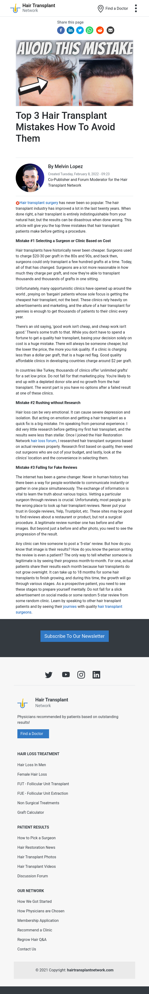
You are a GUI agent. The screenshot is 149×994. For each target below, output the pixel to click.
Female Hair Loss (32, 774)
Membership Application (38, 920)
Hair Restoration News (36, 847)
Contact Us (26, 949)
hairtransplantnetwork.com (90, 970)
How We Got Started (34, 901)
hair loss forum (43, 441)
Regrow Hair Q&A (32, 939)
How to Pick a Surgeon (36, 838)
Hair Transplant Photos (36, 857)
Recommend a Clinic (34, 930)
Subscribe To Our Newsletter (75, 636)
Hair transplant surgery (39, 202)
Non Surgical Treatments (38, 803)
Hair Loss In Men (31, 765)
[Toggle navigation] (136, 8)
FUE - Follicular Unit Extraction (42, 793)
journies (70, 606)
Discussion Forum (32, 876)
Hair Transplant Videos (36, 866)
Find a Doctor (112, 9)
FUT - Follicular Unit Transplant (43, 784)
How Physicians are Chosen (41, 911)
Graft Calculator (30, 812)
